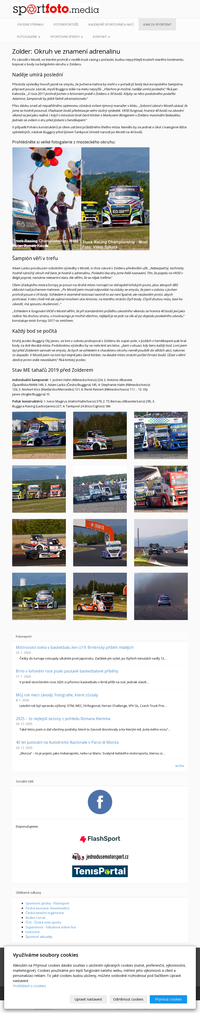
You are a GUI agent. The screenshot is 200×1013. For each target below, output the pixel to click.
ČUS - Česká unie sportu (43, 922)
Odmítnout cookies (128, 999)
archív (179, 765)
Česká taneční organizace (45, 913)
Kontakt (101, 36)
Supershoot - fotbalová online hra (51, 927)
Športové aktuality (39, 936)
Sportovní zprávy (66, 36)
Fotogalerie (28, 36)
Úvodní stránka (30, 24)
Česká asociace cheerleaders (48, 908)
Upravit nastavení (88, 999)
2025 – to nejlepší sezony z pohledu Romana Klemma (63, 718)
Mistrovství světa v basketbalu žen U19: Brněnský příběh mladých (74, 647)
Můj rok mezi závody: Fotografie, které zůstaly (57, 695)
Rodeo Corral (35, 917)
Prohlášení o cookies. (30, 985)
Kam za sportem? (157, 24)
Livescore (33, 932)
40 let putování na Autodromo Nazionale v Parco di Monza (67, 742)
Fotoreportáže (66, 24)
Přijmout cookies (168, 999)
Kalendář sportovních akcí (111, 24)
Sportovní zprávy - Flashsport (47, 903)
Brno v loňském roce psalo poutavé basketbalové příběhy (67, 671)
